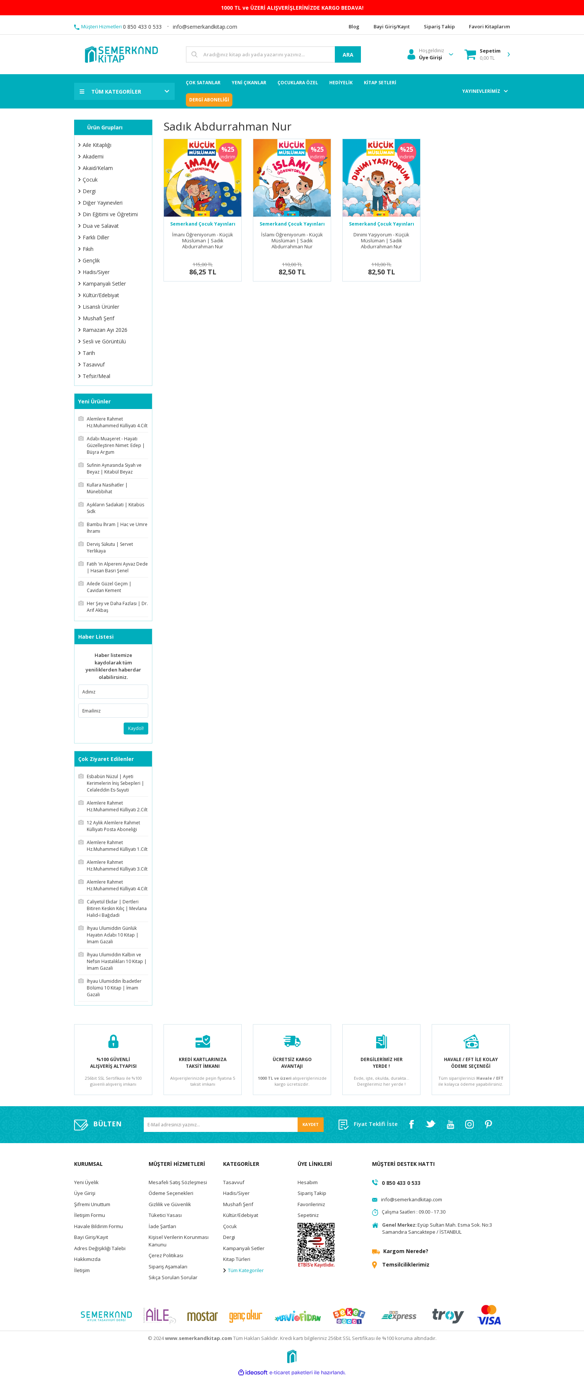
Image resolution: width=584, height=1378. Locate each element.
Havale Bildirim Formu (98, 1226)
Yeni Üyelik (86, 1182)
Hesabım (308, 1182)
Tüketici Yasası (165, 1215)
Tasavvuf (233, 1182)
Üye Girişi (84, 1193)
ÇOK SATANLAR (203, 82)
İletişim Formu (89, 1215)
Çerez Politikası (166, 1255)
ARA (348, 54)
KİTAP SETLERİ (380, 82)
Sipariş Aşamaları (168, 1266)
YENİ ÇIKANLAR (249, 82)
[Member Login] (425, 54)
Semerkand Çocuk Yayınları (202, 224)
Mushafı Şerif (238, 1204)
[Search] (273, 54)
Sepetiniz (308, 1215)
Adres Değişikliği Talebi (100, 1248)
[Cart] (482, 54)
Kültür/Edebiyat (240, 1215)
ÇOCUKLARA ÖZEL (297, 82)
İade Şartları (162, 1226)
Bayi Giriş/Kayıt (91, 1237)
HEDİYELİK (341, 82)
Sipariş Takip (312, 1193)
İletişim (82, 1270)
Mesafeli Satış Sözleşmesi (178, 1182)
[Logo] (121, 54)
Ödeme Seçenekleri (171, 1193)
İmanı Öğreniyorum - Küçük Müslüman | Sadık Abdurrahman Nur (202, 240)
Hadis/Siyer (236, 1193)
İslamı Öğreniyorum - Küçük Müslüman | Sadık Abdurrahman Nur (292, 240)
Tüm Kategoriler (243, 1270)
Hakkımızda (87, 1259)
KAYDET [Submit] (310, 1124)
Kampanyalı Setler (243, 1248)
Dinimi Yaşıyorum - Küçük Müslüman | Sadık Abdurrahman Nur (381, 240)
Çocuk (230, 1226)
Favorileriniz (311, 1204)
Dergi (229, 1237)
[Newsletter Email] (234, 1124)
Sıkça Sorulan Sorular (173, 1277)
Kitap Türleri (236, 1259)
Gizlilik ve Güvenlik (170, 1204)
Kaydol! (136, 728)
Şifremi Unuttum (92, 1204)
